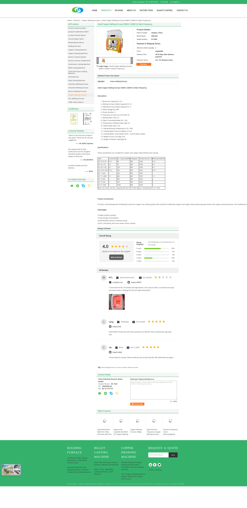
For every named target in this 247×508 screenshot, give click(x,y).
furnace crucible (121, 367)
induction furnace (132, 367)
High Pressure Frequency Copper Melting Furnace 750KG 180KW (154, 433)
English (176, 2)
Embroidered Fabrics (76, 43)
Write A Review (116, 257)
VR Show (119, 10)
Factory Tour (146, 10)
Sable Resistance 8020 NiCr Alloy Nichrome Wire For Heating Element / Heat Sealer (104, 434)
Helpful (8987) (136, 282)
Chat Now (164, 2)
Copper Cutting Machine (77, 50)
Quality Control (165, 10)
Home (94, 10)
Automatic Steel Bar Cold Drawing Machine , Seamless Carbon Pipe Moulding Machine (79, 469)
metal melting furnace (108, 367)
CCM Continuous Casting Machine (77, 72)
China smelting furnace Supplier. (91, 484)
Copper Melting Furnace (91, 20)
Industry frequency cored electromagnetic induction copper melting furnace (170, 434)
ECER (182, 484)
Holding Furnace (74, 46)
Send (173, 455)
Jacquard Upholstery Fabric (78, 32)
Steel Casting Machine (76, 81)
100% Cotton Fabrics (76, 102)
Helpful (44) (116, 327)
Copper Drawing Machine (78, 53)
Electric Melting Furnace (77, 91)
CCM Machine (73, 77)
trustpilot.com (117, 282)
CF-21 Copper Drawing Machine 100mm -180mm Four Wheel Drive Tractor (133, 476)
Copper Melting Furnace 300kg (136, 431)
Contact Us (182, 10)
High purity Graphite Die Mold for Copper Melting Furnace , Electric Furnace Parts (121, 434)
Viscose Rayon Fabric (76, 39)
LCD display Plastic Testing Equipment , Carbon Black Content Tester (77, 460)
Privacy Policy (72, 484)
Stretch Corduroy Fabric (77, 28)
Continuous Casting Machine (79, 64)
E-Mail (151, 470)
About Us (131, 10)
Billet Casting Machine (76, 68)
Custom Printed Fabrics (77, 35)
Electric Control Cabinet (77, 57)
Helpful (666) (117, 352)
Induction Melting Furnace (78, 84)
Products (106, 10)
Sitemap (159, 470)
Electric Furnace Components (79, 61)
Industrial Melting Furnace (78, 88)
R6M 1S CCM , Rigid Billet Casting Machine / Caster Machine (103, 471)
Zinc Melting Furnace (76, 99)
